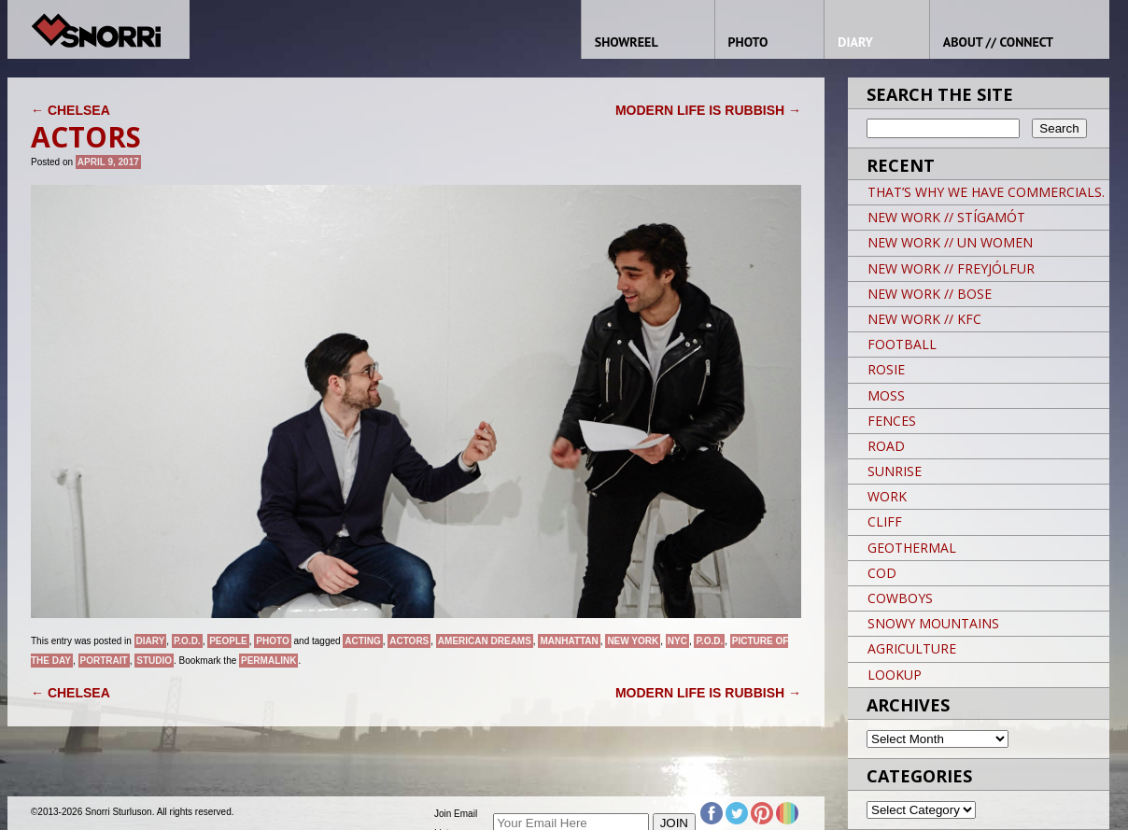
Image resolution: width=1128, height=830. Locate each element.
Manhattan (569, 641)
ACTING (362, 641)
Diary (150, 641)
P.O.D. (187, 641)
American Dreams (484, 641)
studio (154, 660)
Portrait (104, 660)
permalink (268, 660)
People (228, 641)
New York (632, 641)
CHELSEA (70, 110)
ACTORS (409, 641)
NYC (677, 641)
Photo (272, 641)
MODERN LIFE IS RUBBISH (708, 110)
